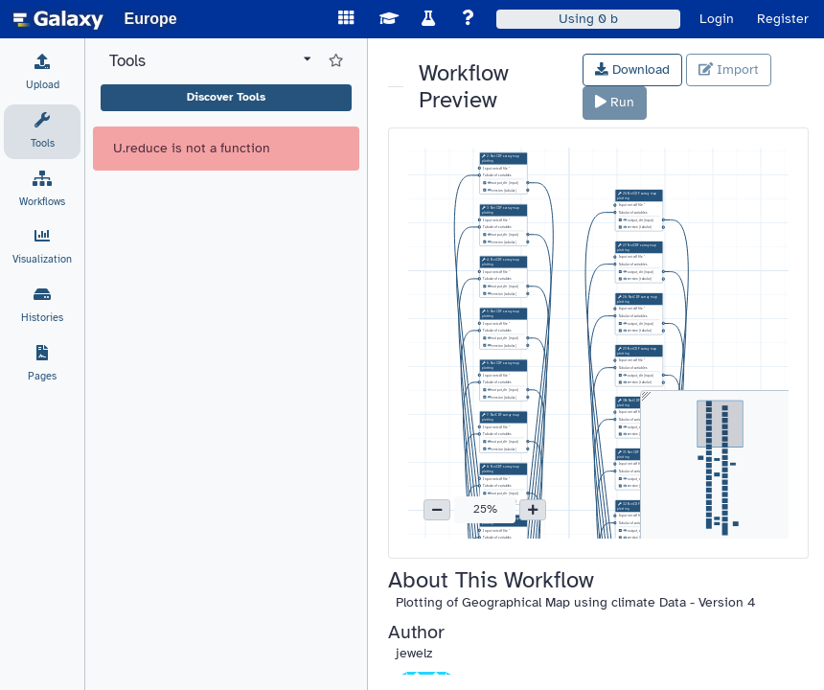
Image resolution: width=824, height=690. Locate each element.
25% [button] (485, 509)
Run (614, 102)
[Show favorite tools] (336, 61)
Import (728, 69)
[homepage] (58, 19)
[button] (436, 509)
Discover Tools (226, 97)
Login (716, 19)
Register (783, 19)
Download (632, 69)
